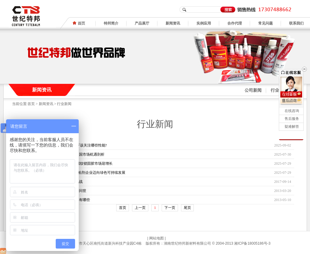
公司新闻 (253, 90)
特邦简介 (111, 23)
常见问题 (265, 23)
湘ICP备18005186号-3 (252, 243)
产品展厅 (142, 23)
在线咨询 (292, 111)
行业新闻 (64, 104)
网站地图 (156, 238)
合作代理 (234, 23)
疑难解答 (292, 126)
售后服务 (292, 119)
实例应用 (203, 23)
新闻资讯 (173, 23)
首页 (31, 104)
